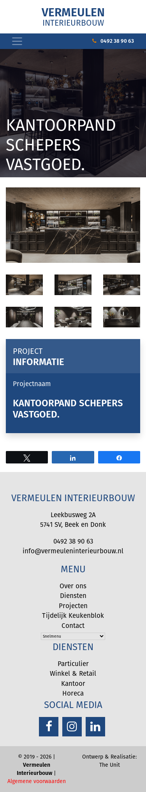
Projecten (73, 605)
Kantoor (73, 683)
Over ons (73, 586)
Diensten (73, 595)
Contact (73, 625)
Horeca (73, 693)
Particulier (73, 663)
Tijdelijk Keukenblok (73, 615)
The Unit (109, 765)
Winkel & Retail (73, 673)
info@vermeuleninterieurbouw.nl (73, 551)
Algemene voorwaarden (36, 781)
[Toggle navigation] (17, 41)
